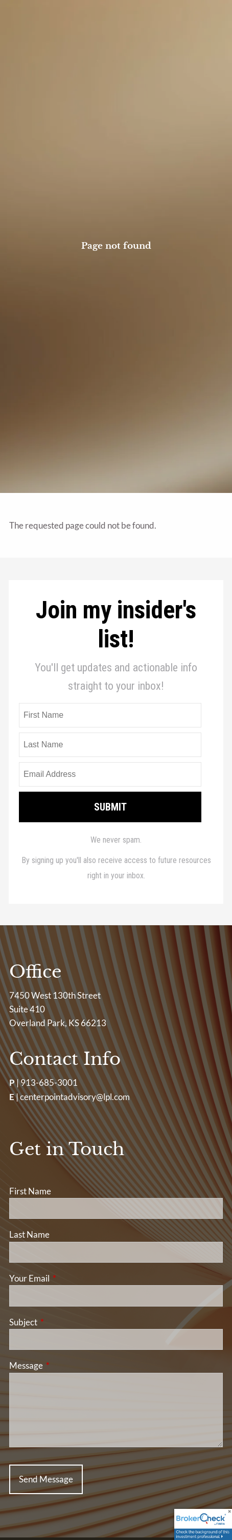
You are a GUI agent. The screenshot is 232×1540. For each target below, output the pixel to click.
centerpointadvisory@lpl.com (75, 1096)
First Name (30, 1191)
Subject (63, 1322)
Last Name (29, 1234)
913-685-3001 (49, 1082)
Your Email (69, 1278)
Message (65, 1365)
